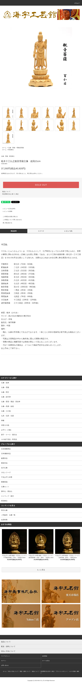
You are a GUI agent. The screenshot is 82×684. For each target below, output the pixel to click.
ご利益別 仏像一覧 (8, 515)
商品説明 (14, 231)
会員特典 (4, 520)
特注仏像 (4, 510)
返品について (6, 191)
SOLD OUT (41, 185)
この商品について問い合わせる (11, 219)
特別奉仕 (11, 150)
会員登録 (44, 656)
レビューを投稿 (6, 211)
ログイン (3, 660)
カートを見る (46, 660)
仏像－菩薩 (11, 147)
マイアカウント (5, 656)
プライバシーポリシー (61, 671)
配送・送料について (25, 671)
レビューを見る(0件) (7, 208)
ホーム (4, 147)
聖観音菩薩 (20, 147)
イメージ (41, 231)
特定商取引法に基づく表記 (10, 194)
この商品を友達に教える (9, 216)
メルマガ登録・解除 (74, 671)
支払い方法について (13, 671)
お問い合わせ (5, 665)
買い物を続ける (6, 223)
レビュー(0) (68, 231)
